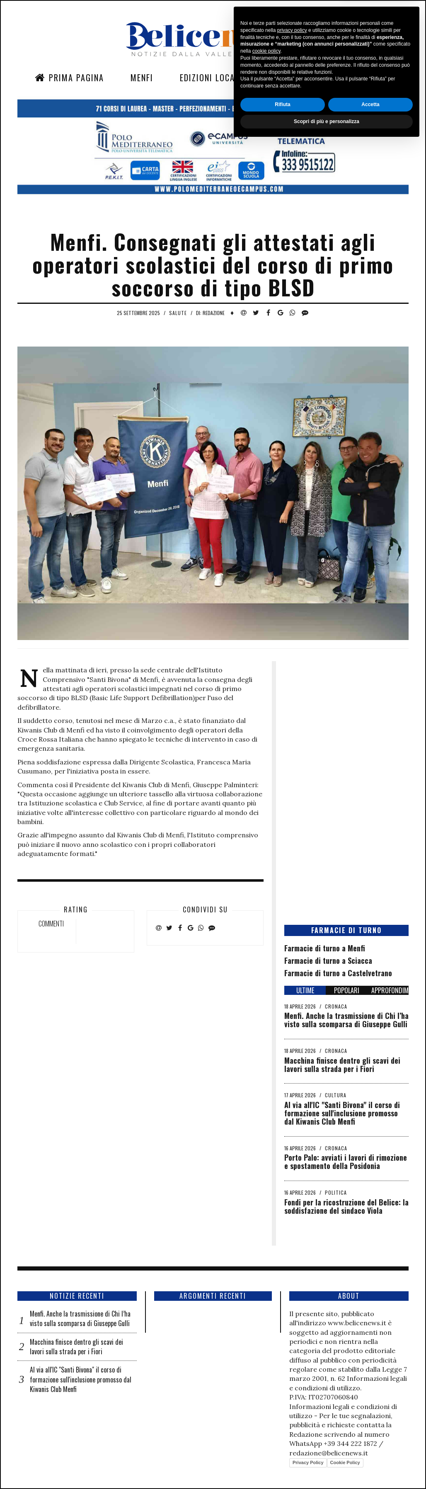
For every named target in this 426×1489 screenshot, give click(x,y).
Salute (178, 312)
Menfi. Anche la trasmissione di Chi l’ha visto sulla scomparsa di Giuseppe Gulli (346, 1019)
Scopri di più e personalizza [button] (326, 1467)
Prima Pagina (69, 77)
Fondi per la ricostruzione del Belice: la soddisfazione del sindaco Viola (346, 1206)
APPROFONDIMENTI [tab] (390, 990)
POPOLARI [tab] (346, 990)
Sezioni (283, 77)
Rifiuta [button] (282, 1450)
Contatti (343, 77)
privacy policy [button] (292, 1376)
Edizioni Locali (211, 77)
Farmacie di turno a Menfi (324, 948)
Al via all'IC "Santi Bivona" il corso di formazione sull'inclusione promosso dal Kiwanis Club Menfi (342, 1113)
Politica (336, 1192)
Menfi (142, 77)
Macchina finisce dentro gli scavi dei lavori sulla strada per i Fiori (342, 1064)
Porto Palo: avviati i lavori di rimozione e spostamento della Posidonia (345, 1161)
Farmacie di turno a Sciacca (328, 960)
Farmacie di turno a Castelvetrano (338, 973)
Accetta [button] (370, 1450)
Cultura (335, 1095)
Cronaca (336, 1006)
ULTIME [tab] (305, 990)
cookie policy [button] (266, 1397)
